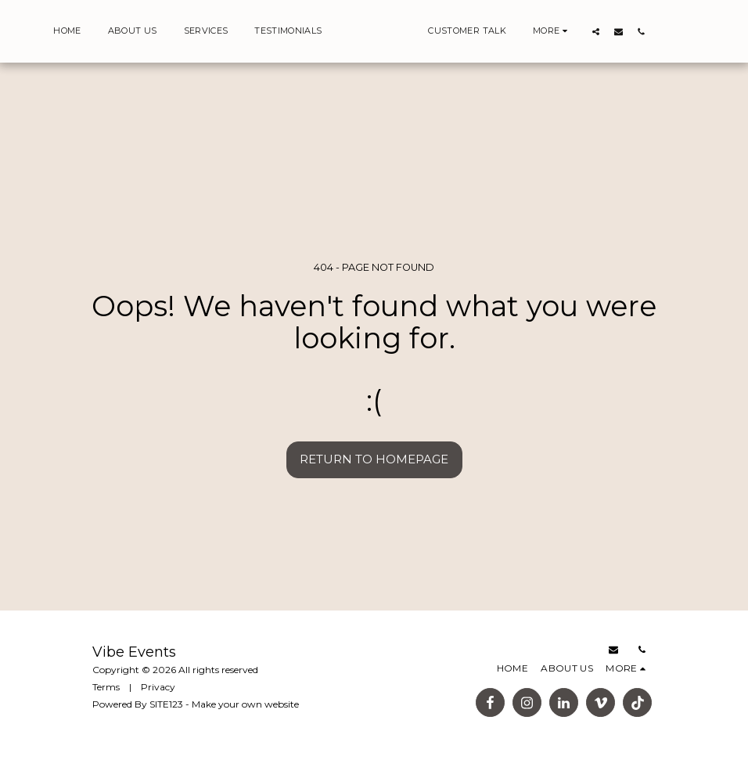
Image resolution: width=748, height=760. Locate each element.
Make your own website (245, 704)
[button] (620, 31)
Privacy (158, 687)
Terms (106, 687)
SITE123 (166, 704)
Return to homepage (374, 459)
